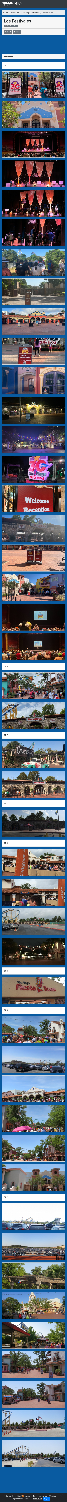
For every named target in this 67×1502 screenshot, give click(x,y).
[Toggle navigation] (62, 4)
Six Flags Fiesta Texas (31, 13)
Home (5, 13)
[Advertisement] (33, 43)
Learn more (37, 1499)
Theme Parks (15, 13)
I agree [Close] (46, 1499)
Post (8, 32)
